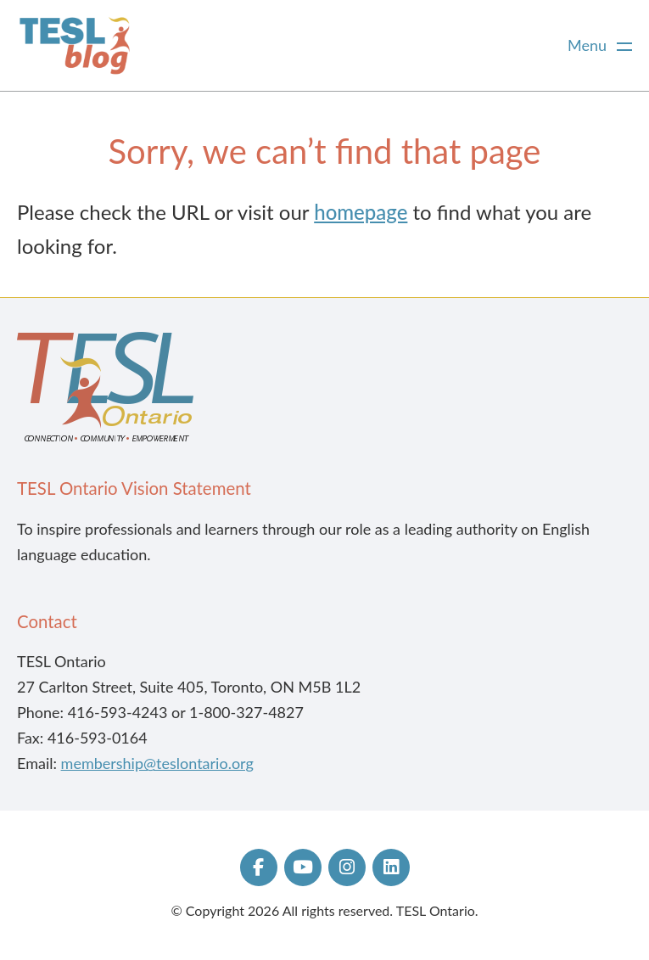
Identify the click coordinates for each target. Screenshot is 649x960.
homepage (360, 211)
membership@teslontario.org (157, 763)
